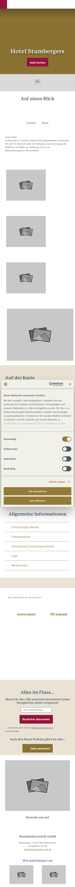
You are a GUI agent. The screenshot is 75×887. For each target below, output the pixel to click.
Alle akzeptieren (37, 491)
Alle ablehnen (37, 500)
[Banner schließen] (70, 384)
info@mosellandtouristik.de (37, 849)
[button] (3, 4)
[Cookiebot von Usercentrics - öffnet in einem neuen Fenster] (49, 384)
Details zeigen (57, 481)
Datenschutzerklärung (42, 727)
